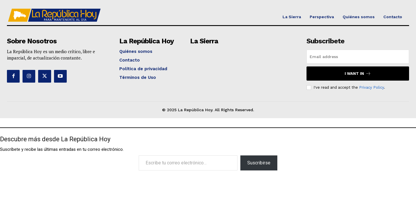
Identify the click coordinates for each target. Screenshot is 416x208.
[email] (358, 57)
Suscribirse (258, 163)
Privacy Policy (371, 87)
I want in (358, 73)
